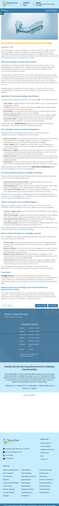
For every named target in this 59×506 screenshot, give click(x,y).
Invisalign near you (8, 276)
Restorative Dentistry (45, 482)
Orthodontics (25, 495)
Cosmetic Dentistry (9, 492)
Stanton (25, 388)
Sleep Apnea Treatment (28, 476)
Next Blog (53, 305)
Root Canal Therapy (45, 470)
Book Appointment (51, 10)
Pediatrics (6, 479)
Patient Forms (45, 452)
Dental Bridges (25, 482)
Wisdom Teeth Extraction (10, 470)
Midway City (10, 385)
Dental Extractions (44, 486)
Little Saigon (33, 385)
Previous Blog (41, 305)
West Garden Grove (46, 385)
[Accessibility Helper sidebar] (2, 13)
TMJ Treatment (7, 476)
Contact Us (44, 459)
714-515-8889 (25, 5)
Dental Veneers (44, 473)
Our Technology (45, 446)
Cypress (33, 388)
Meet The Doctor (46, 443)
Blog (42, 456)
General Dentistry (44, 489)
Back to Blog (7, 305)
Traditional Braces (26, 492)
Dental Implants (44, 492)
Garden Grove (21, 385)
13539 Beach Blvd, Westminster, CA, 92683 (45, 5)
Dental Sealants (26, 479)
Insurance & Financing (47, 449)
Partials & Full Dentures (46, 479)
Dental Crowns (7, 486)
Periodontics (43, 476)
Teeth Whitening (26, 473)
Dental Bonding (26, 486)
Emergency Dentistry (27, 489)
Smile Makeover (26, 470)
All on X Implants (8, 473)
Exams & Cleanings (9, 489)
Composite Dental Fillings (10, 482)
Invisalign (6, 495)
